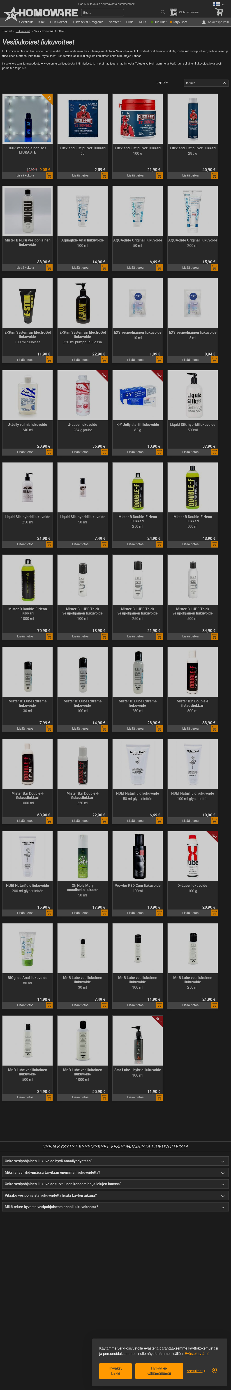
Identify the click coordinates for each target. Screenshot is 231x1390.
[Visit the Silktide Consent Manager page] (214, 1370)
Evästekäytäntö (197, 1354)
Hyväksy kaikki (115, 1371)
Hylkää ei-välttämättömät (159, 1371)
